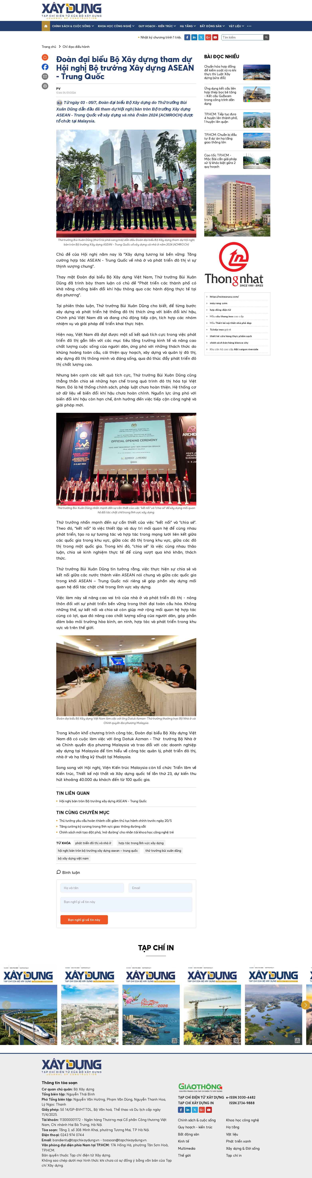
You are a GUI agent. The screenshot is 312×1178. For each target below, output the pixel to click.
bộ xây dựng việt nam (73, 858)
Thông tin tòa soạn (59, 1082)
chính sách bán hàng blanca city (229, 342)
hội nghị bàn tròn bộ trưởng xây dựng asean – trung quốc (98, 850)
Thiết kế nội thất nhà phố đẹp (233, 322)
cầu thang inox (224, 316)
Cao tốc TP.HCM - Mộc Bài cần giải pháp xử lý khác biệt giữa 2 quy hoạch (220, 161)
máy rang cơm (218, 303)
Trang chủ (49, 47)
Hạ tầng (188, 26)
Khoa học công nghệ (116, 26)
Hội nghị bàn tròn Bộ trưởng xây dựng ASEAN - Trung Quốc (103, 801)
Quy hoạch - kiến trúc (157, 26)
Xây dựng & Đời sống (243, 1148)
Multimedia (186, 1148)
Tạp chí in (234, 1155)
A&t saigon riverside (246, 349)
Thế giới (184, 1155)
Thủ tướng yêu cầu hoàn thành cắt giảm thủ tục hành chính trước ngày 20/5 (115, 821)
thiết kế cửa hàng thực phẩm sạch (231, 336)
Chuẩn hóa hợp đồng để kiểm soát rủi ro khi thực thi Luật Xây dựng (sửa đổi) (220, 72)
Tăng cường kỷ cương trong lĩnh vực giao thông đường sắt (102, 826)
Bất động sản (212, 26)
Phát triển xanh (238, 1141)
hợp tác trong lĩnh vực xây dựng (141, 843)
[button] (249, 26)
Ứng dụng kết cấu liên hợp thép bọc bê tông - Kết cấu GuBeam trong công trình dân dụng (220, 96)
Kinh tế (183, 1141)
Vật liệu (236, 26)
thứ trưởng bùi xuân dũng (163, 850)
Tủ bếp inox (217, 329)
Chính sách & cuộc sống (73, 26)
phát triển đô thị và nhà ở (93, 843)
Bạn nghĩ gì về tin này (84, 920)
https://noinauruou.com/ (224, 296)
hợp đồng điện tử (220, 309)
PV (58, 89)
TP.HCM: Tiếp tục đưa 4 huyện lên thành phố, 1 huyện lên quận (221, 118)
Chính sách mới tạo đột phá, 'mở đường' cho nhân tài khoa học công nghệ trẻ (116, 832)
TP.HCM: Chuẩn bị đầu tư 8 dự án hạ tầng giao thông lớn (220, 138)
